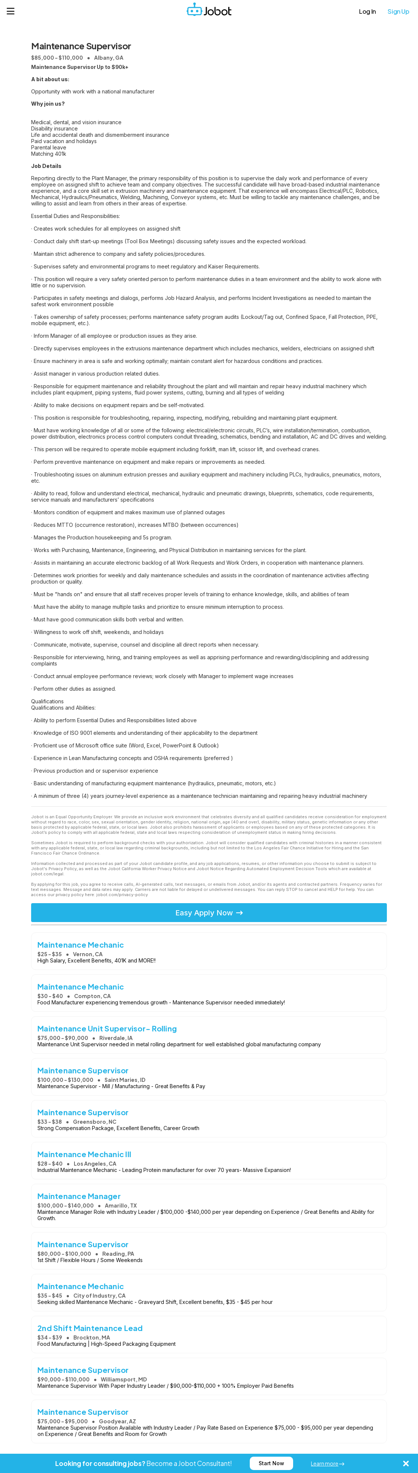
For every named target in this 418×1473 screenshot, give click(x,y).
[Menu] (10, 11)
